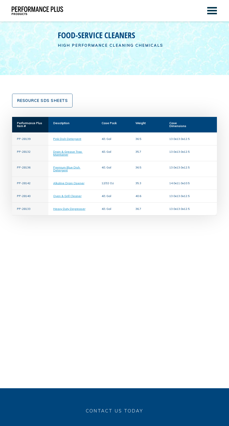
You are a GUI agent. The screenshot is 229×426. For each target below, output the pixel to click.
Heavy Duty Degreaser (69, 209)
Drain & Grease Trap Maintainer (68, 153)
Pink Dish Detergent (67, 139)
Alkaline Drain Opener (68, 183)
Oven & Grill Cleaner (67, 196)
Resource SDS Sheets (42, 100)
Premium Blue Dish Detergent (67, 169)
